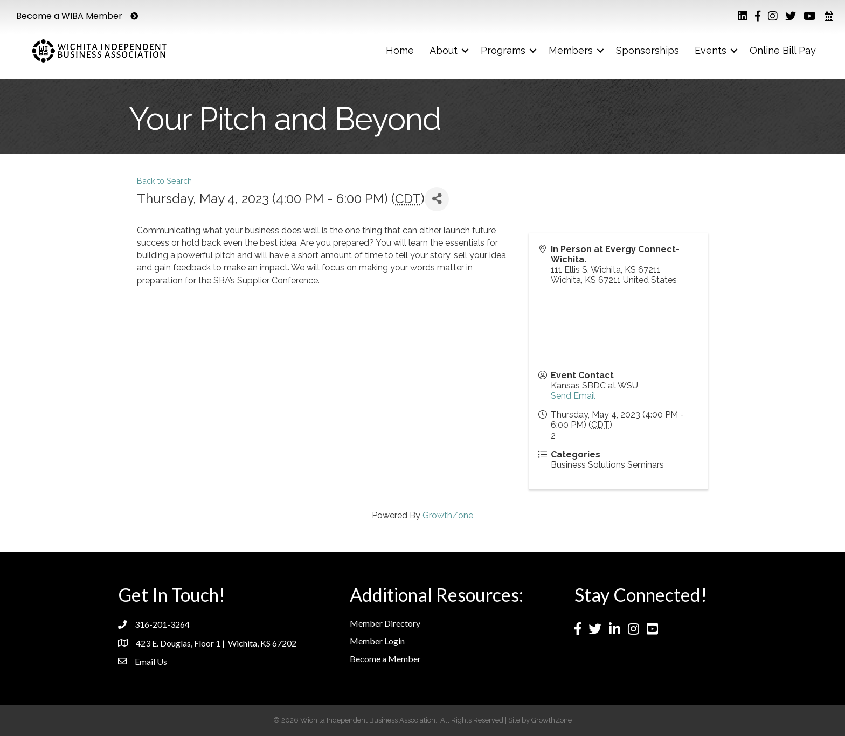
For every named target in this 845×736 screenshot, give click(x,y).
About (444, 50)
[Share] (437, 199)
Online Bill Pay (783, 50)
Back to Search (164, 180)
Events (710, 50)
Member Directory (385, 623)
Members (571, 50)
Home (400, 50)
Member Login (377, 641)
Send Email (573, 396)
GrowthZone (447, 515)
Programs (503, 50)
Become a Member (385, 659)
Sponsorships (647, 50)
